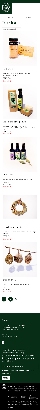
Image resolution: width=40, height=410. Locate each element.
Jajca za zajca (9, 279)
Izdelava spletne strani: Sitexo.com (22, 391)
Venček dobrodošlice (13, 227)
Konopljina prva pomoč (14, 121)
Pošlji (5, 378)
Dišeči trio (8, 174)
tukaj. (9, 373)
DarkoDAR (8, 69)
